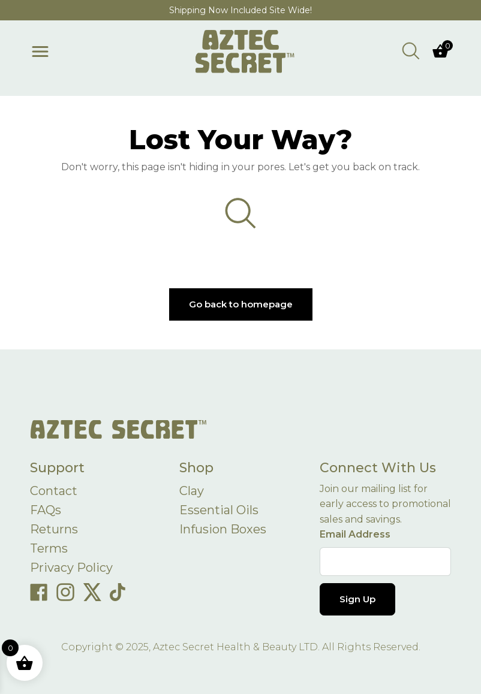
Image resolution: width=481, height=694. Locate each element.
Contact (53, 491)
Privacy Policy (71, 567)
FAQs (45, 510)
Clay (191, 491)
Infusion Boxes (222, 529)
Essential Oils (218, 510)
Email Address (355, 534)
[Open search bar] (410, 50)
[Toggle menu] (40, 51)
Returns (54, 529)
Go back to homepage (241, 304)
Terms (49, 548)
